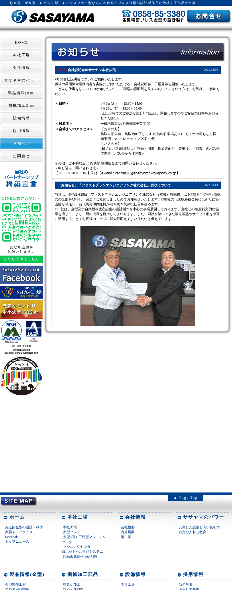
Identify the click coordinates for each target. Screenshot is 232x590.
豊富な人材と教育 (192, 532)
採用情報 (21, 130)
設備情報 (21, 118)
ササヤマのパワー (21, 80)
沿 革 (126, 537)
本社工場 (21, 55)
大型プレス (71, 532)
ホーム (17, 517)
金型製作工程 (15, 585)
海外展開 (128, 532)
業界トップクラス (19, 532)
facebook (11, 537)
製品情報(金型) (27, 574)
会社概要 (128, 527)
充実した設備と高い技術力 (199, 527)
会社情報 (21, 67)
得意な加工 (71, 585)
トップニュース (17, 542)
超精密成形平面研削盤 (80, 556)
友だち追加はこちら (21, 259)
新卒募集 (185, 585)
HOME (21, 42)
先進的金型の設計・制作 (24, 527)
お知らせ (21, 143)
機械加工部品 (21, 105)
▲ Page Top (186, 497)
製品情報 (21, 93)
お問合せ (21, 156)
